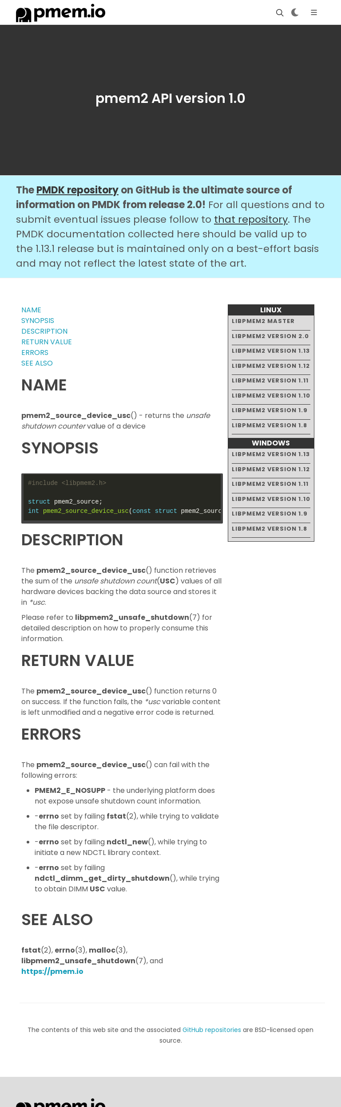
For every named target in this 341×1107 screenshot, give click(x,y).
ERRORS (34, 352)
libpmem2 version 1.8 (269, 425)
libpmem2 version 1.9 (270, 410)
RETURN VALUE (46, 342)
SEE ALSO (37, 363)
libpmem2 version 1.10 (271, 395)
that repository (251, 219)
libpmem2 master (263, 321)
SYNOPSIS (37, 320)
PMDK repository (77, 190)
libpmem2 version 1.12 (271, 366)
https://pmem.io (52, 971)
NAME (31, 310)
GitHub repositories (211, 1029)
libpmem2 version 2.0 (270, 336)
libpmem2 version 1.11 (270, 380)
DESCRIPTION (44, 331)
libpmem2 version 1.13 (271, 351)
